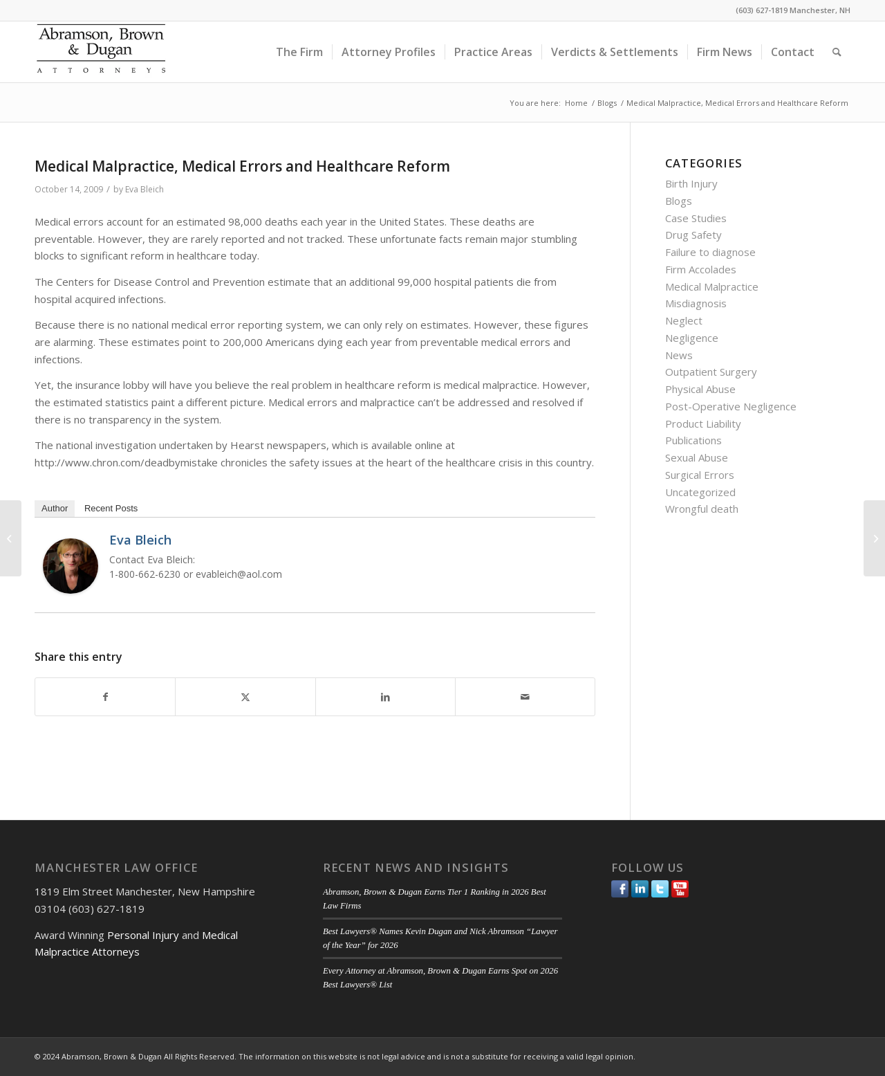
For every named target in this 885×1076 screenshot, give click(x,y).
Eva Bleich (144, 189)
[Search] (836, 51)
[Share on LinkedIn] (385, 697)
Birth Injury (691, 183)
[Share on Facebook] (105, 697)
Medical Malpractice (711, 286)
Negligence (691, 338)
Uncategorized (700, 492)
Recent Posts (111, 508)
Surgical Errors (699, 475)
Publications (693, 440)
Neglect (683, 320)
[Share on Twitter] (245, 697)
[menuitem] (299, 51)
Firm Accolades (700, 269)
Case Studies (696, 218)
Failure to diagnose (710, 252)
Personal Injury (143, 935)
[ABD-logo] (101, 51)
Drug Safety (693, 234)
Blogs (678, 201)
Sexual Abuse (696, 457)
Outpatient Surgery (711, 372)
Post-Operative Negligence (730, 406)
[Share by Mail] (525, 697)
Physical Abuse (700, 389)
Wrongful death (701, 509)
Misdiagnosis (696, 303)
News (679, 355)
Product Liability (703, 423)
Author (54, 508)
